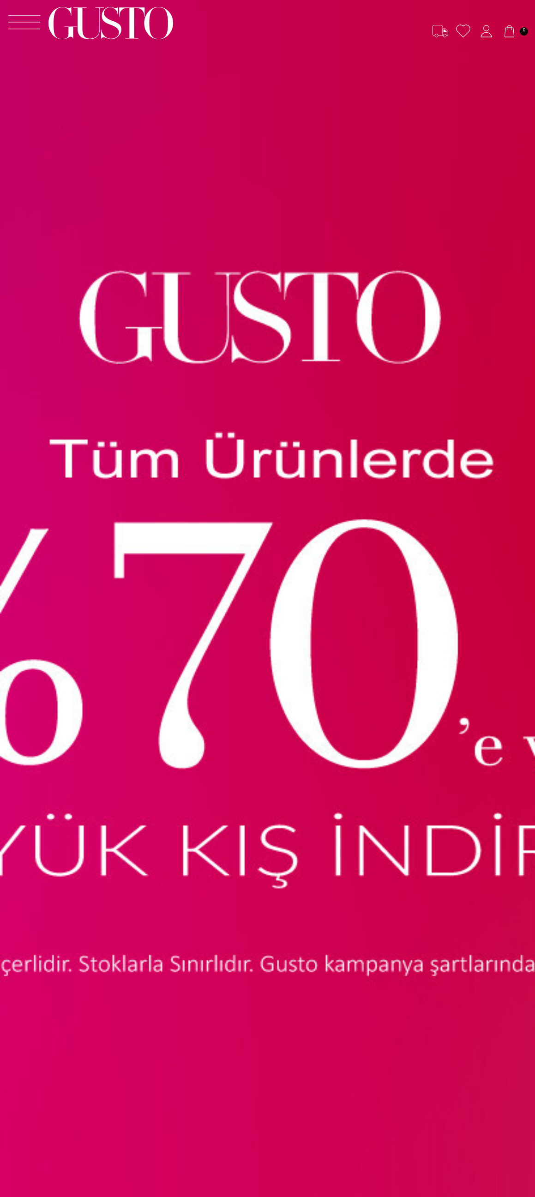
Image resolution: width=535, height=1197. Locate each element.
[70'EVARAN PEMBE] (267, 598)
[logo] (110, 23)
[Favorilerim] (463, 31)
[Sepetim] (514, 31)
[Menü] (24, 23)
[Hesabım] (486, 31)
